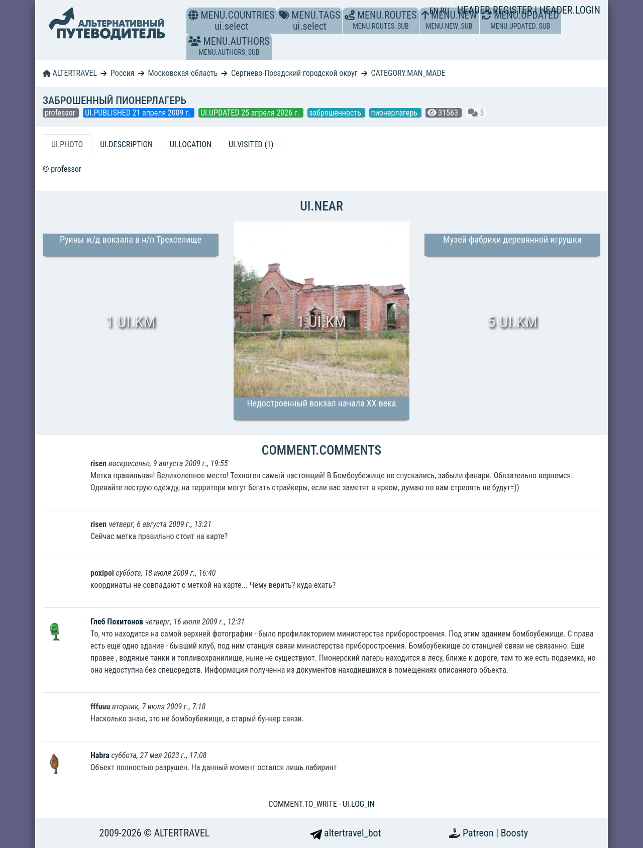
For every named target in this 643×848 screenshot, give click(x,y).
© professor (62, 169)
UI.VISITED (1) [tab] (251, 144)
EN (435, 11)
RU (444, 11)
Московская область (183, 73)
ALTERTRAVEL (70, 73)
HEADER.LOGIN (570, 10)
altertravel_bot (345, 833)
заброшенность (336, 113)
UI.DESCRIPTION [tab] (126, 144)
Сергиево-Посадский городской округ (294, 73)
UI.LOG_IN (359, 804)
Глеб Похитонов (117, 621)
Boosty (514, 833)
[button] (194, 41)
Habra (101, 755)
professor (61, 113)
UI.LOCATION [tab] (190, 144)
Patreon (479, 833)
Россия (122, 73)
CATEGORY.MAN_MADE (408, 73)
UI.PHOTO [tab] (67, 144)
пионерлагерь (395, 113)
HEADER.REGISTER (495, 10)
